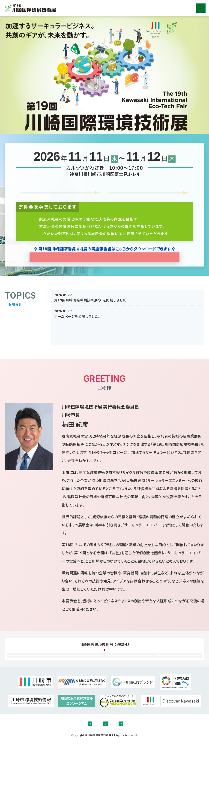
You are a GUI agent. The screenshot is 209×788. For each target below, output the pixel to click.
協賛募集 (148, 193)
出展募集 (59, 193)
